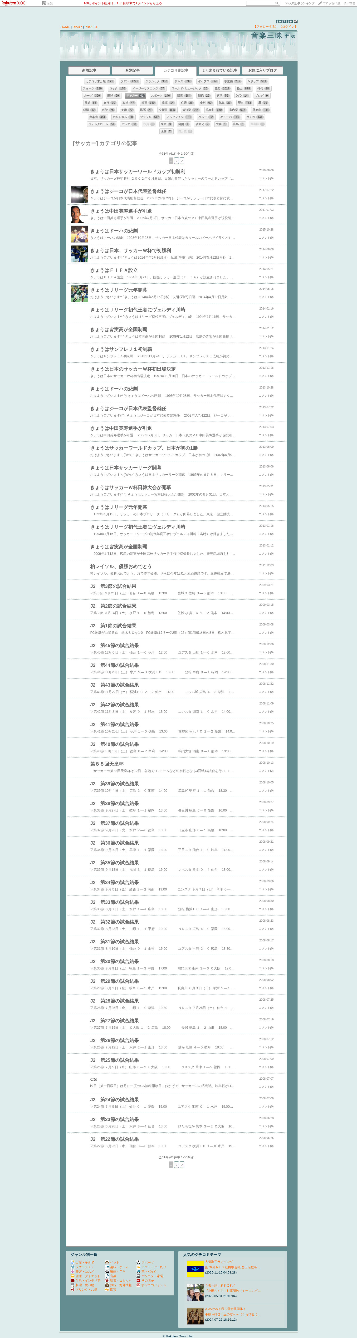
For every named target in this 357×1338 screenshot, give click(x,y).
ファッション (82, 1267)
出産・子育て (82, 1262)
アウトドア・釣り (151, 1267)
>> (299, 3)
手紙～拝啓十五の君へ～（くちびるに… (233, 1314)
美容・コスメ (82, 1271)
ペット (112, 1262)
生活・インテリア (85, 1280)
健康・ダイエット (85, 1276)
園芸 (110, 1289)
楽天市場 (349, 3)
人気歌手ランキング (219, 1262)
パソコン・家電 (150, 1276)
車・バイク (147, 1271)
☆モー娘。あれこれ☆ (220, 1285)
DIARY (77, 27)
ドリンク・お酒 (84, 1289)
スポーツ (145, 1262)
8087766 (284, 21)
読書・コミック (118, 1280)
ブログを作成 (331, 3)
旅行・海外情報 (118, 1285)
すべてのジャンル (151, 1285)
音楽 (50, 3)
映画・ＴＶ (115, 1271)
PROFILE (91, 27)
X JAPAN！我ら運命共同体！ (225, 1309)
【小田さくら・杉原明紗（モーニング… (233, 1291)
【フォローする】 (265, 26)
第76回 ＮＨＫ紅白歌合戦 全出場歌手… (232, 1267)
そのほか (145, 1280)
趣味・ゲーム (117, 1267)
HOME (65, 27)
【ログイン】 (288, 26)
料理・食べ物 (82, 1285)
